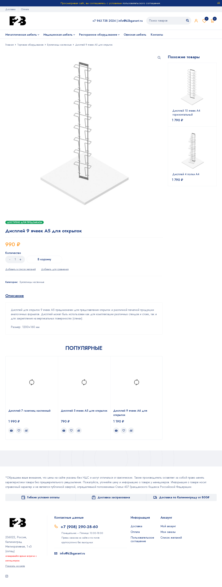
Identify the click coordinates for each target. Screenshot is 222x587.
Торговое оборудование (30, 44)
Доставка (10, 9)
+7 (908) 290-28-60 (79, 526)
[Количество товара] (15, 259)
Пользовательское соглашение (142, 539)
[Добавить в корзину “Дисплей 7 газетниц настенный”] (11, 430)
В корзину (44, 259)
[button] (159, 57)
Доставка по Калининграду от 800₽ (184, 497)
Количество (13, 253)
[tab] (14, 295)
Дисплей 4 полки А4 (185, 174)
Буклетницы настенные (59, 44)
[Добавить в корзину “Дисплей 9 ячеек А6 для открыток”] (116, 430)
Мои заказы (168, 532)
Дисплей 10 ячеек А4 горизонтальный (186, 113)
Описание (14, 295)
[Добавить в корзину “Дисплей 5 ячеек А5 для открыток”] (64, 430)
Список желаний (204, 21)
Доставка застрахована (114, 497)
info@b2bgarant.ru (130, 21)
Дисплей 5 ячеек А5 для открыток (84, 411)
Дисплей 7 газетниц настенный (29, 411)
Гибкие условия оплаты (43, 497)
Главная (9, 44)
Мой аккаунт (168, 526)
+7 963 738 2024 (104, 21)
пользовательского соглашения (141, 3)
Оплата (25, 9)
